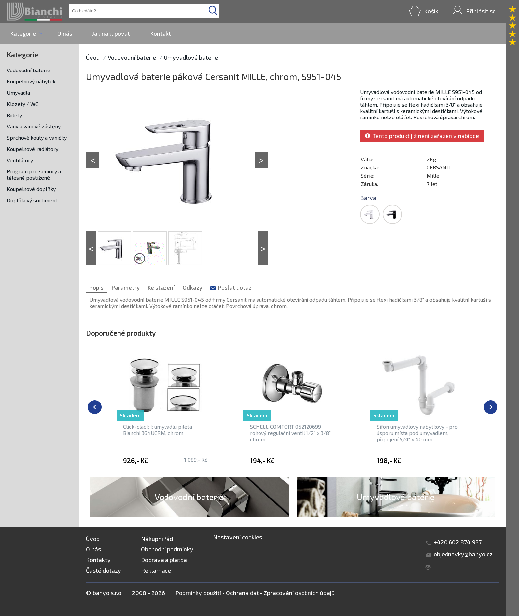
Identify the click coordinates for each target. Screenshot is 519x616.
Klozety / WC (22, 104)
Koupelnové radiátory (32, 149)
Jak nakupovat (111, 33)
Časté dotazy (103, 570)
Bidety (14, 115)
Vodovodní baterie (28, 70)
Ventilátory (20, 160)
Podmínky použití (198, 592)
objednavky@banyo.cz (463, 554)
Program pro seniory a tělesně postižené (34, 174)
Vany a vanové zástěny (34, 126)
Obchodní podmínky (167, 549)
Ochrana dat (242, 592)
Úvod (93, 57)
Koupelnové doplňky (31, 189)
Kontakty (98, 559)
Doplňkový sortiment (32, 200)
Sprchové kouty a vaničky (37, 137)
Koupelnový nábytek (31, 81)
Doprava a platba (164, 559)
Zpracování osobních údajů (299, 592)
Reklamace (156, 570)
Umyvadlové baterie (191, 57)
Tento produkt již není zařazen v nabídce (422, 135)
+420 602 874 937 (458, 541)
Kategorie (23, 33)
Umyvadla (18, 92)
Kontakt (160, 33)
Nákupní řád (157, 538)
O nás (64, 33)
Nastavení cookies (237, 537)
